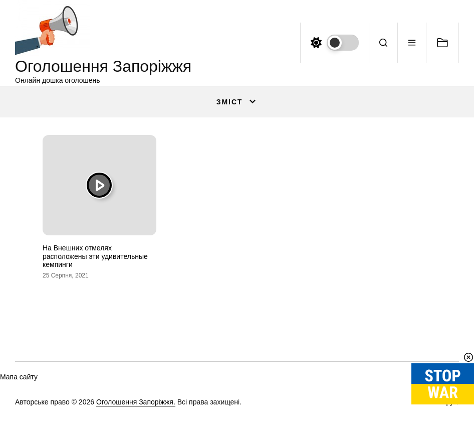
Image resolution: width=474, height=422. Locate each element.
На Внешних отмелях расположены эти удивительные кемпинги (95, 256)
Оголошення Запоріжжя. (135, 402)
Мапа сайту (19, 377)
